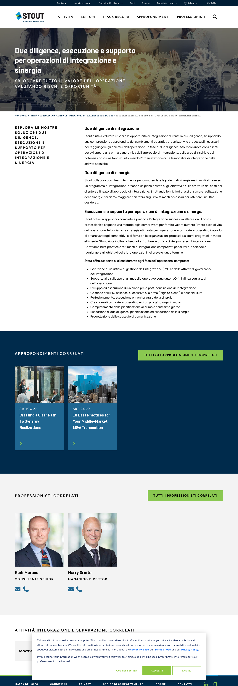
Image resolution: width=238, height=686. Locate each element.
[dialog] (119, 656)
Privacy (85, 684)
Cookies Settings (127, 670)
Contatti (185, 684)
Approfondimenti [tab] (153, 17)
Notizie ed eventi (82, 3)
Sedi (132, 3)
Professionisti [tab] (191, 17)
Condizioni (58, 684)
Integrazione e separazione (98, 116)
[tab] (32, 17)
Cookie (161, 684)
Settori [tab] (88, 17)
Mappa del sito (26, 684)
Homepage (20, 116)
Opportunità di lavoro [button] (110, 3)
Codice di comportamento (123, 684)
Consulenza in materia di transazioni (60, 116)
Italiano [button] (190, 3)
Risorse (146, 3)
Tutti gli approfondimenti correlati (180, 355)
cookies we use (139, 649)
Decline (186, 670)
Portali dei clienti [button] (166, 3)
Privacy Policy (189, 649)
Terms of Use (163, 649)
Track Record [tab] (115, 17)
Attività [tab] (65, 17)
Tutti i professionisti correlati (185, 495)
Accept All (157, 670)
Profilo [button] (60, 3)
